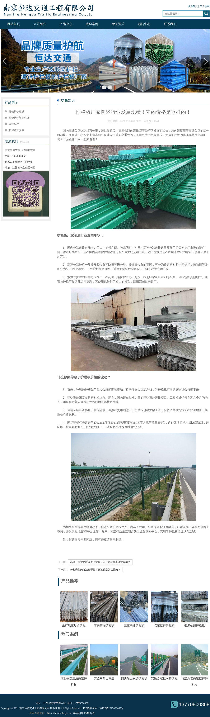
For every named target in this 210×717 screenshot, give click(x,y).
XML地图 (89, 713)
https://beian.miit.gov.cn (59, 713)
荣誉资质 (118, 24)
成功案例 (92, 24)
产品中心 (66, 24)
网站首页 (13, 24)
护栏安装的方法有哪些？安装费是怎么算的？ (95, 569)
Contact (24, 142)
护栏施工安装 (16, 130)
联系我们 (170, 24)
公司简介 (39, 24)
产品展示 (11, 102)
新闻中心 (144, 24)
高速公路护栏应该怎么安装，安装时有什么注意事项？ (100, 562)
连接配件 (14, 124)
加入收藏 (205, 6)
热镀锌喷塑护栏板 (19, 117)
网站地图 (78, 713)
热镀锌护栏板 (16, 111)
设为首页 (193, 6)
